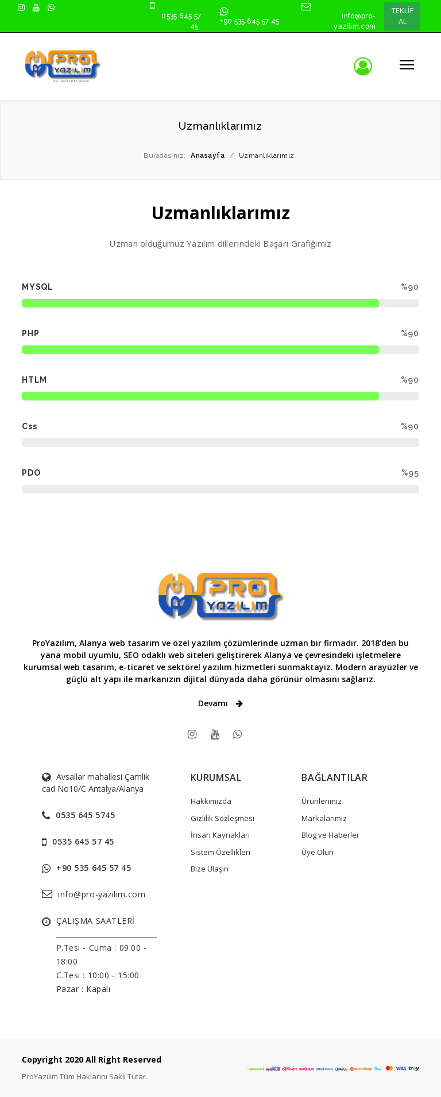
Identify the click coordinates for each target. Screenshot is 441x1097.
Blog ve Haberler (330, 835)
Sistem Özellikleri (220, 852)
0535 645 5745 (85, 815)
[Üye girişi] (371, 66)
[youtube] (215, 734)
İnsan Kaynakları (220, 835)
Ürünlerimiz (321, 801)
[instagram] (192, 734)
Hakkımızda (211, 801)
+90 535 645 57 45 (249, 21)
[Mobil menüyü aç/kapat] (404, 64)
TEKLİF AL (402, 16)
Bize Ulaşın (210, 868)
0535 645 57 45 (83, 841)
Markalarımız (324, 818)
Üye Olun (317, 852)
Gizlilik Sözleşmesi (222, 818)
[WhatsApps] (237, 734)
